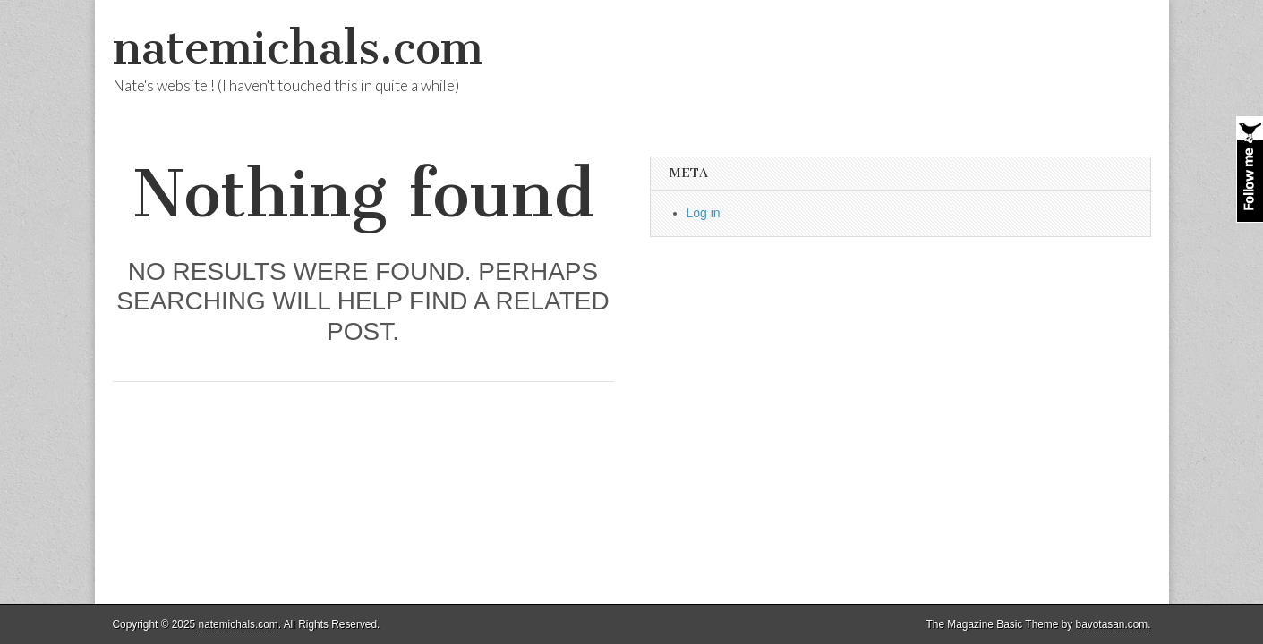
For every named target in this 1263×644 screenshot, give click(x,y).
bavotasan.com (1112, 624)
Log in (704, 213)
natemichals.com (298, 48)
